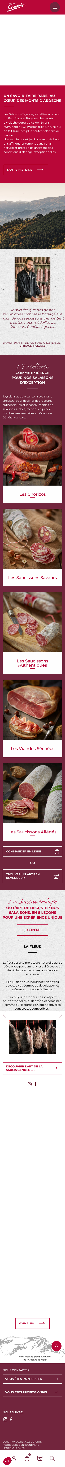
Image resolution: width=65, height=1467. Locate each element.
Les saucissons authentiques (32, 651)
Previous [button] (4, 1017)
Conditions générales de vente (22, 1441)
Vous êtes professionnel (26, 1392)
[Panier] (31, 1458)
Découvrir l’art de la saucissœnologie (24, 1068)
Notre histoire (19, 169)
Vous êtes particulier (23, 1379)
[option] (32, 989)
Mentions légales (13, 1448)
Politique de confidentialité (21, 1445)
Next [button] (60, 1017)
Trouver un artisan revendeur (23, 876)
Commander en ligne (23, 851)
